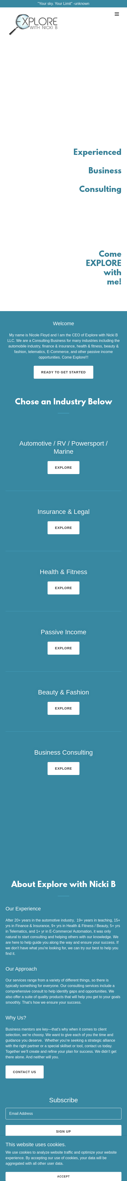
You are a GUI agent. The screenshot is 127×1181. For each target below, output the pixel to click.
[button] (116, 14)
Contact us (24, 1072)
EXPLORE (63, 467)
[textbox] (63, 1113)
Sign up (63, 1131)
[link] (33, 14)
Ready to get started (63, 372)
